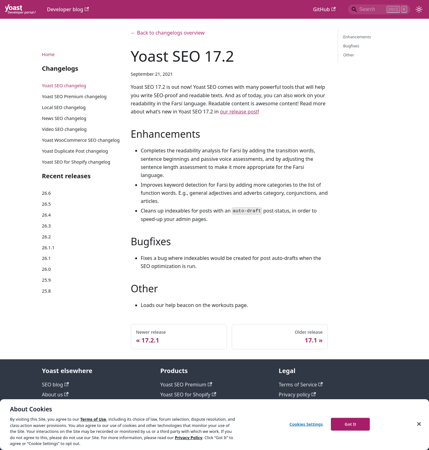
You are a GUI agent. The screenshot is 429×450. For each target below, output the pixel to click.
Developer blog (68, 9)
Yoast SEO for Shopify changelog (76, 162)
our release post (239, 111)
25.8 (46, 291)
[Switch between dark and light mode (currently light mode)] (419, 9)
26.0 (46, 269)
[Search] (379, 9)
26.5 (46, 204)
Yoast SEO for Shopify (188, 394)
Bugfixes (351, 46)
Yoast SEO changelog (64, 86)
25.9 (46, 280)
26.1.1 (48, 248)
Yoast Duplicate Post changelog (75, 151)
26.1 (46, 258)
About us (55, 394)
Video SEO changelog (64, 129)
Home (48, 54)
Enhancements (357, 37)
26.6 (46, 193)
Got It (350, 424)
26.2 (46, 237)
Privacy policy (297, 394)
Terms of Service (301, 384)
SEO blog (55, 384)
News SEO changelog (64, 118)
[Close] (419, 424)
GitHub (324, 9)
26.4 (46, 215)
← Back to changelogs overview (168, 32)
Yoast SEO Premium (186, 384)
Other (348, 55)
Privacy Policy (189, 437)
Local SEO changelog (64, 107)
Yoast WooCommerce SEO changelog (81, 140)
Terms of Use (93, 419)
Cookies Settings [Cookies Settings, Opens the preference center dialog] (306, 424)
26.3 (46, 226)
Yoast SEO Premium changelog (74, 96)
